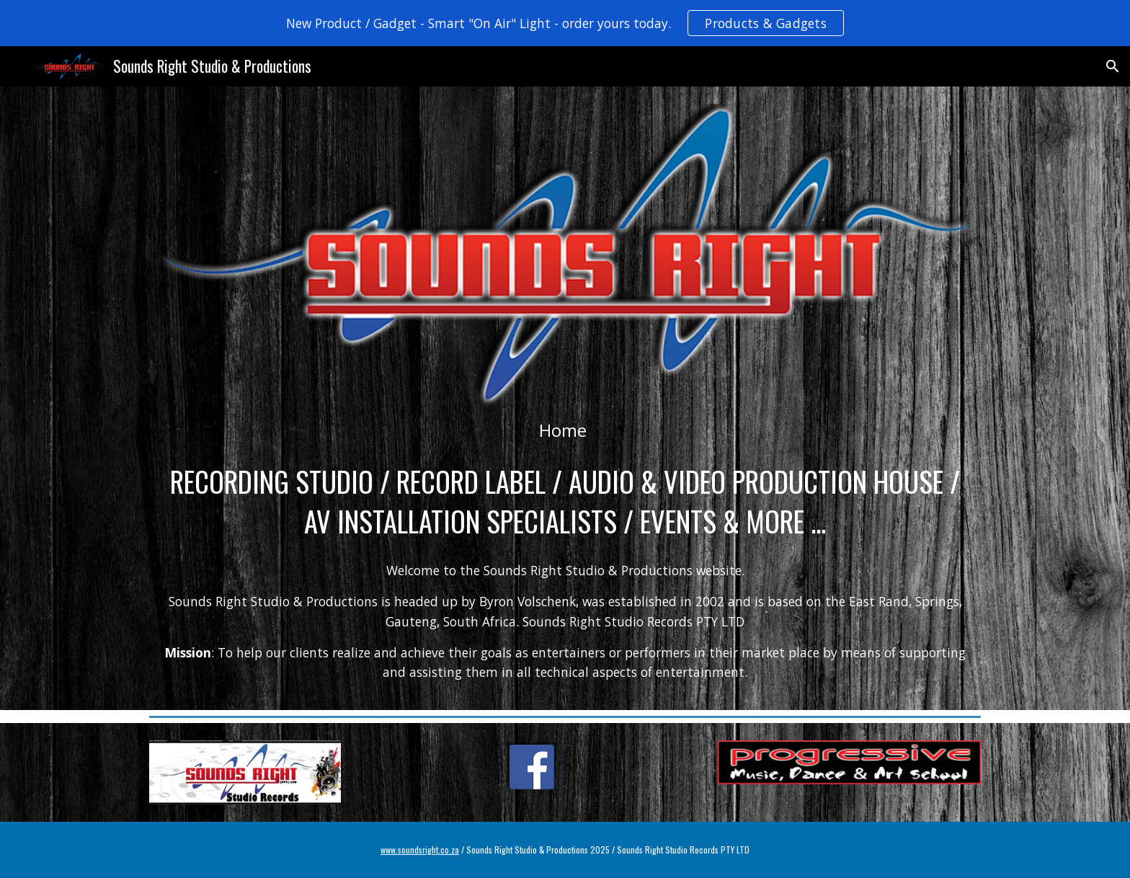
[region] (565, 23)
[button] (1112, 66)
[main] (565, 430)
